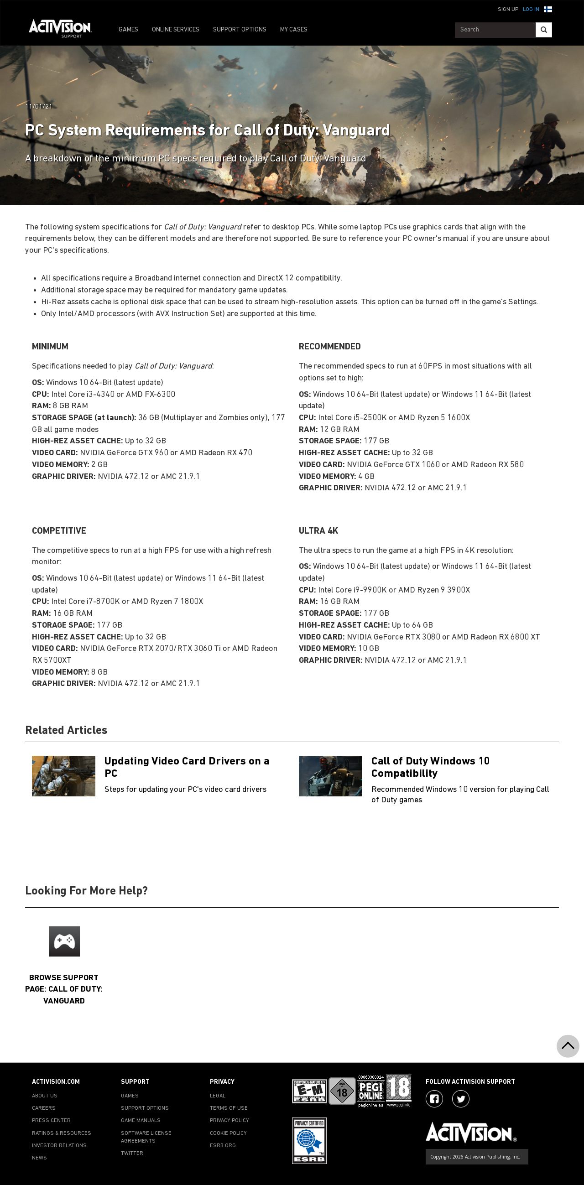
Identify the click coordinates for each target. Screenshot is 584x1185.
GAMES (128, 29)
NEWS (39, 1158)
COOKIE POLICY (228, 1133)
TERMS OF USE (229, 1108)
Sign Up (508, 9)
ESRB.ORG (223, 1146)
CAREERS (44, 1108)
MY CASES (294, 29)
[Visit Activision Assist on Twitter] (460, 1098)
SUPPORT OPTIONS (239, 29)
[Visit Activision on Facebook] (434, 1098)
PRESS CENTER (51, 1120)
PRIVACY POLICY (229, 1120)
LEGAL (217, 1096)
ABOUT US (44, 1096)
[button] (548, 8)
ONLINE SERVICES (175, 29)
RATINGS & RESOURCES (61, 1133)
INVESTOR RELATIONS (59, 1146)
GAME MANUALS (141, 1120)
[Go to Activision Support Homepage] (65, 30)
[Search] (544, 29)
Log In (531, 9)
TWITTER (132, 1153)
